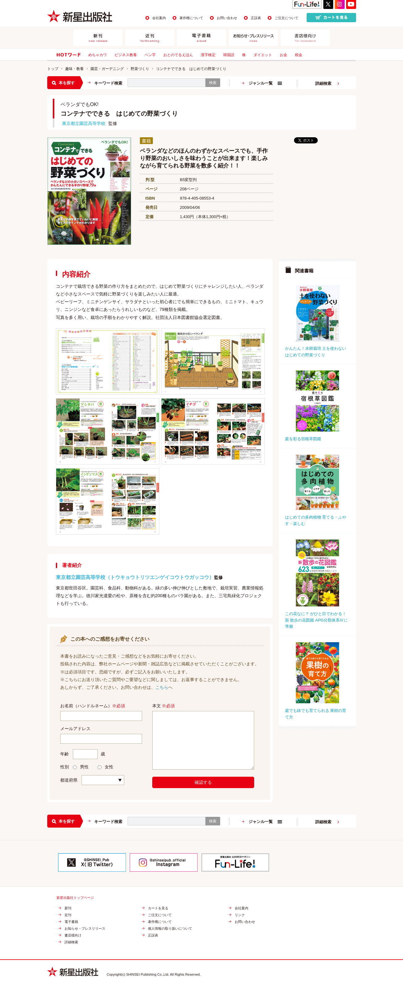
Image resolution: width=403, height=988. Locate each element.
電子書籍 (71, 922)
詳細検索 (323, 83)
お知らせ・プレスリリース (85, 928)
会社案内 (159, 18)
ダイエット (263, 55)
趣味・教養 (74, 69)
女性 (105, 766)
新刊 (68, 908)
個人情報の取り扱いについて (170, 928)
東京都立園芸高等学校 (83, 123)
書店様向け (73, 935)
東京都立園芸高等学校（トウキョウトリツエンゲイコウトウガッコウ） (135, 577)
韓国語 (228, 55)
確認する (203, 782)
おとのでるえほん (178, 55)
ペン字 (150, 55)
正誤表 (256, 18)
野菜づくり (140, 69)
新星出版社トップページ (75, 897)
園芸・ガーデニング (107, 69)
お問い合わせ (227, 18)
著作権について (191, 18)
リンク (240, 915)
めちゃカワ (97, 55)
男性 (81, 766)
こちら (161, 687)
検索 (212, 83)
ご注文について (286, 18)
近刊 (68, 915)
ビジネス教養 (126, 55)
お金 (283, 55)
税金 (298, 55)
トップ (52, 69)
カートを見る (158, 908)
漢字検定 (208, 55)
